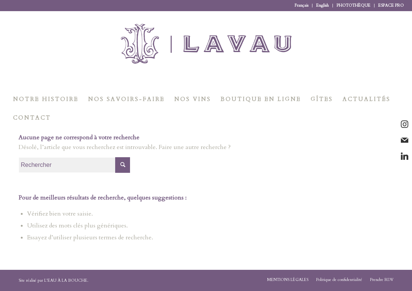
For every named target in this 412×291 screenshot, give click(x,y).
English (322, 5)
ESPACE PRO (391, 5)
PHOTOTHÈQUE (353, 5)
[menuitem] (301, 5)
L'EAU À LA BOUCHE (65, 280)
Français (301, 5)
